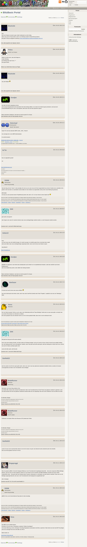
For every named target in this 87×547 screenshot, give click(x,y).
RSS (70, 23)
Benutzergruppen (73, 18)
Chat (33, 8)
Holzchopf (13, 123)
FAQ (70, 22)
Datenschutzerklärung (73, 41)
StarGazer (12, 282)
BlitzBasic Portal (11, 12)
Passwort (70, 2)
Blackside (11, 26)
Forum (27, 8)
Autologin (76, 4)
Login (70, 4)
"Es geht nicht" (14, 323)
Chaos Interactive (4, 202)
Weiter (62, 17)
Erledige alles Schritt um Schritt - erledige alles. (10, 140)
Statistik (71, 20)
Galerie (39, 8)
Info (10, 8)
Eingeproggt (13, 463)
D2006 (7, 180)
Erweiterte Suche (73, 31)
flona (12, 517)
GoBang (9, 202)
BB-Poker (13, 202)
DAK (11, 209)
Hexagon (23, 202)
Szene (21, 8)
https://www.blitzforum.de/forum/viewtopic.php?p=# (31, 38)
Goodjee (14, 97)
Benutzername (71, 1)
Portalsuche (81, 31)
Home (4, 8)
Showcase (47, 8)
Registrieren (72, 15)
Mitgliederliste (72, 16)
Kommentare (11, 17)
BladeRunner (12, 380)
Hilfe (15, 8)
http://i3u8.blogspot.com (6, 167)
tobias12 (5, 233)
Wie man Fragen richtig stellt (6, 323)
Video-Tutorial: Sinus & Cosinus (23, 323)
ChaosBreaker (18, 202)
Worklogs (56, 8)
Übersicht (3, 17)
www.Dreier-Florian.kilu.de (7, 535)
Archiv (63, 8)
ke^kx (4, 150)
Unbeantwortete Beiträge (75, 37)
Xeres (10, 304)
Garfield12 (6, 358)
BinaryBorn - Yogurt (8, 141)
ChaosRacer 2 (27, 202)
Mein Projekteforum (5, 250)
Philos (10, 50)
